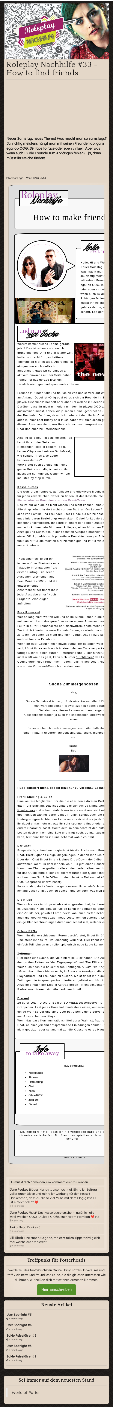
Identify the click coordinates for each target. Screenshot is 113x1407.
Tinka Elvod (39, 178)
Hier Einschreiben (56, 1289)
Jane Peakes (19, 1190)
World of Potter (26, 1392)
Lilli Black (16, 1238)
